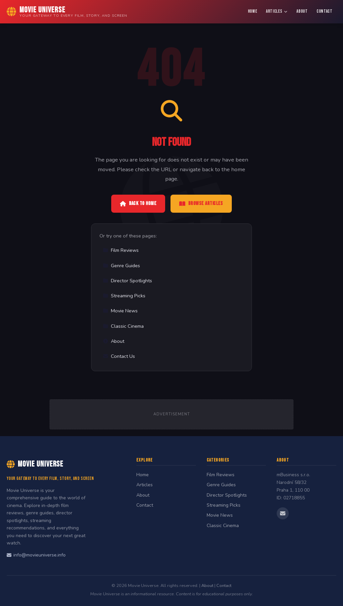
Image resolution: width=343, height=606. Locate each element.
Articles (277, 11)
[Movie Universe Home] (67, 11)
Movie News (120, 310)
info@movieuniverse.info (36, 555)
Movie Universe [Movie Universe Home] (35, 464)
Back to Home (138, 203)
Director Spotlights (127, 280)
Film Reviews (121, 250)
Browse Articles (201, 203)
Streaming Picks (124, 295)
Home (252, 11)
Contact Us (119, 356)
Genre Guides (121, 265)
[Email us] (283, 513)
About (301, 11)
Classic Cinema (123, 326)
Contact (325, 11)
